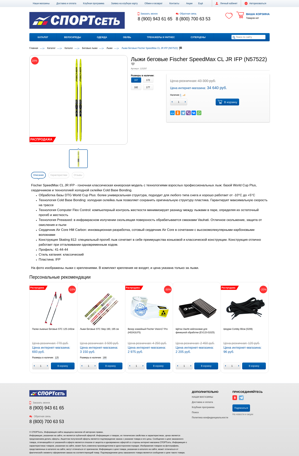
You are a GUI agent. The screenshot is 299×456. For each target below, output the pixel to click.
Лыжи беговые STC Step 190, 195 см (99, 329)
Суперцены (198, 37)
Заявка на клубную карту (124, 3)
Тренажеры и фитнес (161, 37)
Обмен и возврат (153, 3)
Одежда (102, 37)
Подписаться (241, 408)
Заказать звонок (148, 13)
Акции (189, 3)
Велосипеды (72, 37)
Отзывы (78, 175)
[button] (200, 3)
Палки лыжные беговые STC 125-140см (53, 329)
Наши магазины (41, 3)
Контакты (174, 3)
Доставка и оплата (66, 3)
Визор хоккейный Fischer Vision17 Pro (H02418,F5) (148, 331)
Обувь (127, 37)
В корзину (227, 102)
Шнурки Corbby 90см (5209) (238, 329)
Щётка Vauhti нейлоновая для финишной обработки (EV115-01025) (195, 331)
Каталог (43, 37)
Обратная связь (186, 13)
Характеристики (58, 175)
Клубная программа (93, 3)
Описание (38, 175)
